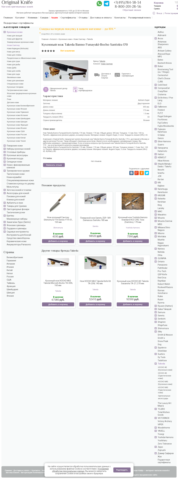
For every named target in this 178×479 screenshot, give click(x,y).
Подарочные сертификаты (164, 461)
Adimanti (162, 35)
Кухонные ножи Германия (18, 112)
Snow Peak (163, 341)
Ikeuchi (161, 170)
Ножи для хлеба (14, 71)
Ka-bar (161, 179)
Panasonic (162, 265)
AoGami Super (144, 100)
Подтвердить (122, 470)
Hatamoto (162, 151)
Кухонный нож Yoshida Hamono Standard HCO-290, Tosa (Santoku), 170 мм (133, 219)
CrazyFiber (163, 91)
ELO (159, 103)
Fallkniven (162, 107)
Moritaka (162, 236)
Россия (10, 276)
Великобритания (15, 257)
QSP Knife (162, 274)
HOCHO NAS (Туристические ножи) (164, 390)
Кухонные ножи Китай (16, 138)
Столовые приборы (16, 152)
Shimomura (163, 328)
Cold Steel (162, 85)
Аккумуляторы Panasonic (19, 244)
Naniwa (161, 249)
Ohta (160, 255)
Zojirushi (162, 450)
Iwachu (161, 173)
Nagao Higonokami (163, 244)
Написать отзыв (54, 165)
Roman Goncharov (163, 291)
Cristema (162, 94)
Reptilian (162, 281)
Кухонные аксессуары (17, 155)
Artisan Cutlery (164, 51)
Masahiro (162, 214)
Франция (11, 286)
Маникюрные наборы (17, 219)
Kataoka (161, 198)
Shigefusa (162, 325)
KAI (159, 182)
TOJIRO (161, 409)
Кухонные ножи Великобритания (20, 106)
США (9, 280)
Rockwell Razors (165, 287)
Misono (161, 233)
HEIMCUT (162, 157)
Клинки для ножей (16, 199)
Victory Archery (165, 421)
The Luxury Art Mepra (164, 404)
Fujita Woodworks (166, 126)
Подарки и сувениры (16, 228)
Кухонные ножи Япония (17, 109)
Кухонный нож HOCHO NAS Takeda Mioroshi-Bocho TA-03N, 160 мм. (58, 283)
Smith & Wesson (165, 335)
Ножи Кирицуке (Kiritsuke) (17, 49)
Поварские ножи (15, 146)
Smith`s (161, 338)
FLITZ (160, 113)
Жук (160, 456)
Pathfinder (162, 268)
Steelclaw (162, 351)
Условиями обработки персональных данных (80, 470)
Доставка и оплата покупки (106, 76)
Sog (159, 344)
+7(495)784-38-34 (127, 3)
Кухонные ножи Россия (17, 135)
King (160, 205)
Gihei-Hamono (164, 141)
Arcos (160, 38)
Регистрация (171, 13)
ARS (160, 47)
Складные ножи (14, 162)
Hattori (161, 154)
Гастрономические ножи (17, 90)
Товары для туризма (17, 206)
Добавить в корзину (58, 241)
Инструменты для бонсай (19, 235)
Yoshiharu (162, 440)
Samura (161, 312)
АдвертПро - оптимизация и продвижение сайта (135, 475)
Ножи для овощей (14, 36)
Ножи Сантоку (13, 45)
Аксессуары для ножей (18, 193)
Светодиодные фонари (18, 209)
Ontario (161, 261)
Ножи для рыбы (13, 65)
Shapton (162, 322)
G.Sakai (161, 135)
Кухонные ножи (14, 32)
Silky (160, 331)
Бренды (160, 27)
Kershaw (162, 202)
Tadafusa (162, 360)
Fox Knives (162, 119)
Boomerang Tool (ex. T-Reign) (165, 70)
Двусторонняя (144, 104)
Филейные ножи (14, 77)
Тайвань (11, 283)
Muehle (161, 240)
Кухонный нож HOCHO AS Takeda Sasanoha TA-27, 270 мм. (133, 282)
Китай (10, 270)
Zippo (160, 447)
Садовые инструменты (18, 232)
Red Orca (162, 277)
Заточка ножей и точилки (19, 190)
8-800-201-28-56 (128, 7)
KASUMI (161, 195)
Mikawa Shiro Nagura (164, 228)
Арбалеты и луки (15, 203)
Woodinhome (164, 428)
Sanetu (161, 315)
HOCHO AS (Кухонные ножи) (165, 368)
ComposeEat (164, 88)
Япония (10, 296)
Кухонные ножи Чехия (16, 141)
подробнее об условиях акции (53, 34)
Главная (8, 471)
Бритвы (10, 215)
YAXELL (161, 431)
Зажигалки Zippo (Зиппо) (19, 222)
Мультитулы (13, 187)
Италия (10, 267)
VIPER (160, 424)
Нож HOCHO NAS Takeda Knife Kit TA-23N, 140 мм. (95, 282)
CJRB (160, 81)
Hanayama (163, 148)
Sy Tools (161, 357)
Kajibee (161, 186)
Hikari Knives (163, 161)
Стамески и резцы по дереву (20, 183)
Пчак (9, 99)
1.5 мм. (147, 114)
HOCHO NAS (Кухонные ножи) (165, 383)
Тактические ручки (16, 212)
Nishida (161, 252)
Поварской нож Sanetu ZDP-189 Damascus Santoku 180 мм (95, 219)
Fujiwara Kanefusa (162, 130)
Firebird (161, 110)
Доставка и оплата (21, 471)
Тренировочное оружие (18, 171)
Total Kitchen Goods (164, 413)
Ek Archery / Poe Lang (165, 99)
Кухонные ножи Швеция (17, 122)
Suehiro (161, 354)
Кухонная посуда (15, 158)
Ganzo (161, 138)
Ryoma (161, 303)
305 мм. (146, 107)
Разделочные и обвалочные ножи (21, 58)
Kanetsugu (163, 189)
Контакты (36, 471)
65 (149, 117)
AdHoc (161, 32)
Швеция (11, 292)
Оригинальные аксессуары (164, 397)
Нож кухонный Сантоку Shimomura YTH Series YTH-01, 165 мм (58, 219)
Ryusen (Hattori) (165, 306)
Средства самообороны (18, 238)
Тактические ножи (16, 174)
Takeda (161, 363)
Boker (160, 66)
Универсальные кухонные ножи (20, 42)
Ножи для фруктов (14, 39)
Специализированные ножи (20, 180)
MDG (160, 224)
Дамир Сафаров (166, 453)
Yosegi (161, 434)
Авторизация (26, 473)
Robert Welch (164, 284)
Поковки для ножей (16, 196)
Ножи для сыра (13, 74)
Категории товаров (17, 27)
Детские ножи (13, 102)
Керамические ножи (16, 241)
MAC (160, 211)
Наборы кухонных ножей (18, 149)
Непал (10, 273)
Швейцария (12, 289)
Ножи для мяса (13, 52)
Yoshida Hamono (165, 437)
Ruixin (160, 299)
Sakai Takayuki (164, 309)
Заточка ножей (12, 473)
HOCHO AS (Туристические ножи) (164, 375)
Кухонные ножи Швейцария (18, 119)
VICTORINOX (163, 418)
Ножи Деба (11, 68)
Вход (159, 13)
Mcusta (161, 218)
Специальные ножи (15, 84)
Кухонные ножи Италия (17, 128)
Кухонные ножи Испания (17, 115)
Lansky (161, 208)
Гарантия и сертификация (128, 75)
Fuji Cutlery (163, 123)
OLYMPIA (162, 258)
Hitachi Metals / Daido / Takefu (165, 165)
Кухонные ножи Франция (17, 125)
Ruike (160, 296)
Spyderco (162, 347)
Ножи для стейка (14, 55)
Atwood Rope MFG (164, 55)
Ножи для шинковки (15, 81)
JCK (159, 176)
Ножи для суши (13, 61)
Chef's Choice (164, 78)
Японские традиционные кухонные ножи (21, 94)
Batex (160, 60)
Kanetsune (163, 192)
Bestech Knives (165, 63)
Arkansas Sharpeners (163, 43)
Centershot (163, 75)
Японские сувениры (16, 225)
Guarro (161, 144)
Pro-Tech (162, 271)
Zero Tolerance (165, 444)
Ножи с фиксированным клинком (18, 166)
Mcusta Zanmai (165, 221)
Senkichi (161, 319)
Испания (11, 264)
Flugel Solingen (165, 116)
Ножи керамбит (14, 177)
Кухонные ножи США (16, 131)
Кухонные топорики (15, 87)
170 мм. (146, 110)
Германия (11, 260)
